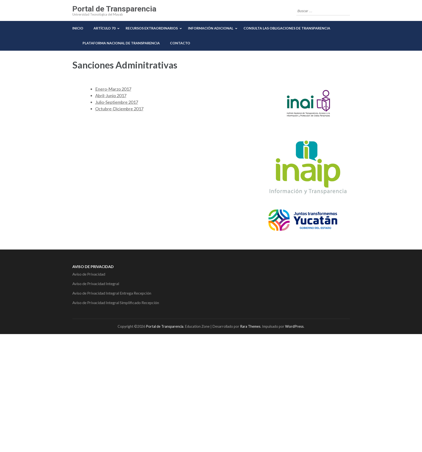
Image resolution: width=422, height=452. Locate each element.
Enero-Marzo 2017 (113, 89)
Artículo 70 (104, 28)
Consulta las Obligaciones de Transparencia (287, 28)
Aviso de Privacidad (88, 274)
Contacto (180, 43)
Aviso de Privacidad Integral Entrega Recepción (111, 293)
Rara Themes (250, 326)
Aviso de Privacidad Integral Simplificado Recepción (115, 302)
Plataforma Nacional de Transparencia (121, 43)
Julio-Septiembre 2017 (116, 102)
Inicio (77, 28)
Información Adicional (210, 28)
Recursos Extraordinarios (152, 28)
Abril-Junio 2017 (110, 95)
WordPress (294, 326)
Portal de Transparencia (114, 8)
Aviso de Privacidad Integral (95, 283)
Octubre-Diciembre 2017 (119, 108)
